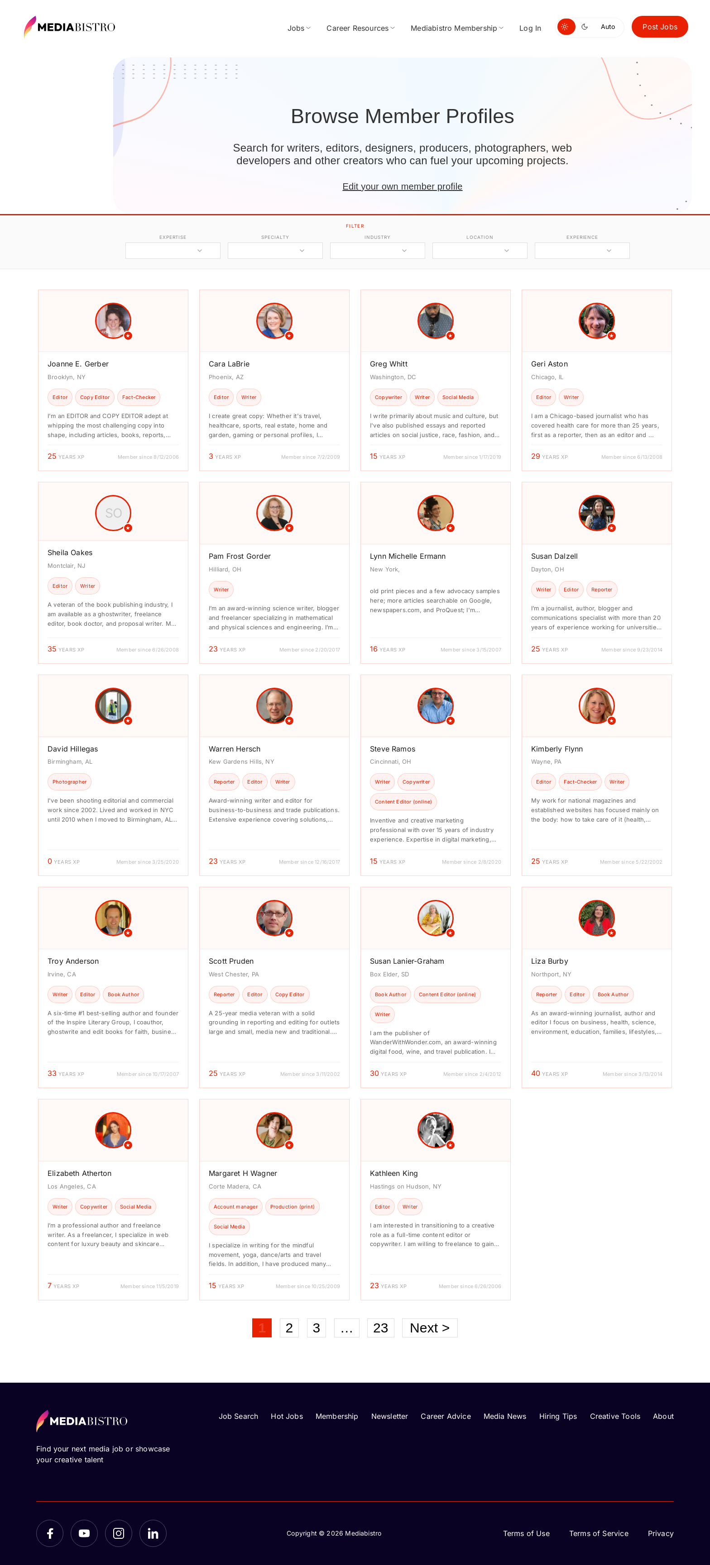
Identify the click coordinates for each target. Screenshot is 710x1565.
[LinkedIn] (153, 1533)
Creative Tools (615, 1416)
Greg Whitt (389, 363)
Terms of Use (526, 1533)
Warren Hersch (234, 748)
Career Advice (445, 1416)
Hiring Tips (558, 1416)
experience (582, 237)
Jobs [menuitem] (296, 28)
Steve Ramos (392, 748)
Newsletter (389, 1416)
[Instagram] (118, 1533)
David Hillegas (73, 748)
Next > (430, 1327)
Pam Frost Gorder (240, 556)
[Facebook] (49, 1533)
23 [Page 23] (381, 1327)
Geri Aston (549, 363)
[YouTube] (84, 1533)
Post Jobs (660, 26)
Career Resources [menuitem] (357, 28)
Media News (505, 1416)
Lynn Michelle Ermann (408, 556)
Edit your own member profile (402, 186)
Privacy (661, 1533)
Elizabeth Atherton (79, 1173)
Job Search (239, 1416)
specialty (275, 237)
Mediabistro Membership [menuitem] (454, 28)
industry (377, 237)
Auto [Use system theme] (608, 26)
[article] (113, 380)
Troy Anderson (73, 961)
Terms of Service (598, 1533)
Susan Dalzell (554, 556)
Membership (337, 1416)
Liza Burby (549, 961)
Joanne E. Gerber (78, 363)
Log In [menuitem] (530, 28)
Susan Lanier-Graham (407, 961)
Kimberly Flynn (557, 748)
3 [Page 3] (317, 1327)
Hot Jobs (286, 1416)
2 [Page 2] (289, 1327)
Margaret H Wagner (243, 1173)
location (479, 237)
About (663, 1416)
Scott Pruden (231, 961)
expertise (173, 237)
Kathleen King (394, 1173)
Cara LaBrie (229, 363)
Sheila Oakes (70, 552)
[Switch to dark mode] (586, 27)
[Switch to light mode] (566, 27)
